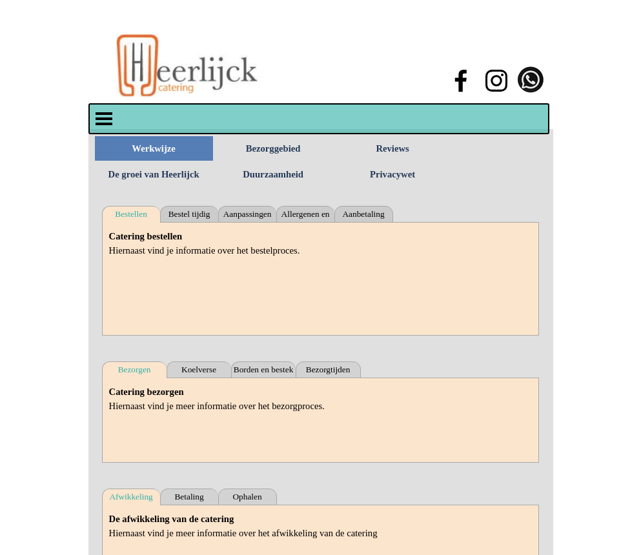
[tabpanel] (321, 279)
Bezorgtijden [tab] (328, 369)
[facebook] (461, 81)
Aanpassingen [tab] (247, 214)
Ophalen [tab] (246, 496)
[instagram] (496, 81)
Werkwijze (154, 148)
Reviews (392, 148)
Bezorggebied (273, 148)
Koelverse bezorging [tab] (198, 371)
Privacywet (392, 174)
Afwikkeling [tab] (130, 496)
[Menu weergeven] (104, 119)
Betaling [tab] (188, 496)
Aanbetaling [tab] (363, 214)
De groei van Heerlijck (153, 174)
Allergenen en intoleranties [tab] (305, 216)
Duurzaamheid (273, 174)
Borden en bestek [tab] (264, 369)
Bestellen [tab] (131, 214)
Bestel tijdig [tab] (189, 214)
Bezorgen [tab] (134, 369)
